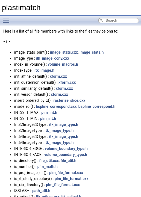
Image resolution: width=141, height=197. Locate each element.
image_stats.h (92, 52)
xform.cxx (58, 76)
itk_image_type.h (63, 124)
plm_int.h (49, 112)
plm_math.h (47, 166)
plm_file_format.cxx (66, 172)
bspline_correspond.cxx (56, 106)
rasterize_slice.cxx (70, 100)
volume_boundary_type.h (66, 148)
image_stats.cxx (64, 52)
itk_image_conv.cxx (52, 58)
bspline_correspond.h (96, 106)
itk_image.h (44, 70)
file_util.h (68, 160)
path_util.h (41, 191)
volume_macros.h (63, 64)
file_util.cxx (49, 160)
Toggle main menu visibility (7, 18)
